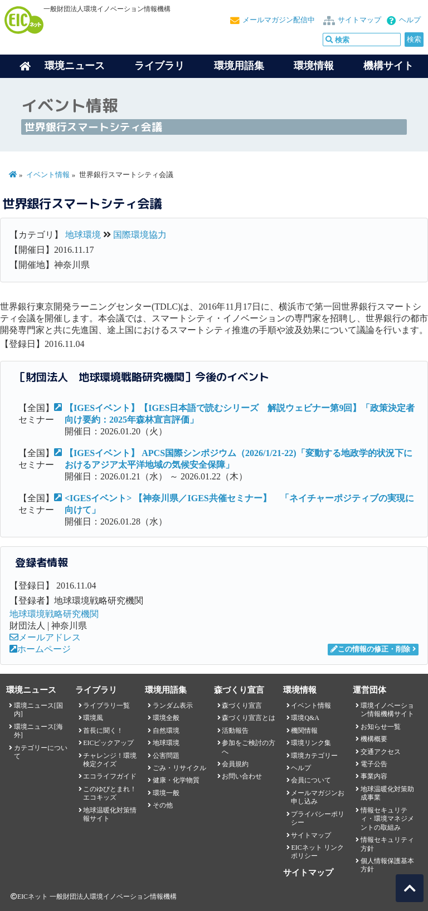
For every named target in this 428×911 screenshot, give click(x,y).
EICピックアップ (108, 743)
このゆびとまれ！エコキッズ (110, 793)
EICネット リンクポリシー (317, 852)
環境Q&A (305, 718)
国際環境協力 (140, 234)
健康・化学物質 (176, 780)
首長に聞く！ (103, 730)
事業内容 (374, 776)
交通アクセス (381, 752)
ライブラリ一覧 (106, 705)
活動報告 (235, 730)
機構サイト (388, 65)
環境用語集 (239, 65)
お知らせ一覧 (381, 727)
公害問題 (166, 756)
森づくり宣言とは (248, 718)
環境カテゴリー (314, 756)
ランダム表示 (173, 705)
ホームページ (40, 649)
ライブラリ (159, 65)
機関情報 (304, 730)
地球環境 (83, 234)
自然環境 (166, 730)
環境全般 (166, 718)
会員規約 (235, 764)
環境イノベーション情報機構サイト (387, 710)
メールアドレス (45, 637)
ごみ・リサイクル (179, 768)
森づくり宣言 (242, 705)
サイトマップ (359, 20)
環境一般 (166, 793)
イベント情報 (48, 175)
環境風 (93, 718)
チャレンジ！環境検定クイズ (110, 760)
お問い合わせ (242, 776)
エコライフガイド (110, 776)
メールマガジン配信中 (278, 20)
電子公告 (374, 764)
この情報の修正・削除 (370, 649)
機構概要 (374, 739)
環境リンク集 (311, 743)
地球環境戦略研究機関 (54, 614)
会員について (311, 780)
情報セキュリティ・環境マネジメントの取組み (387, 818)
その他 (163, 805)
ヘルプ (410, 20)
